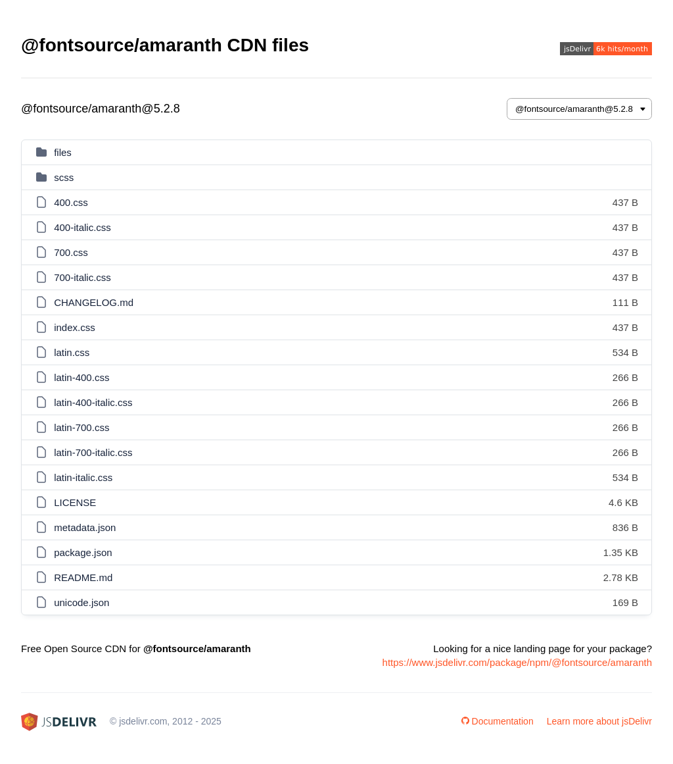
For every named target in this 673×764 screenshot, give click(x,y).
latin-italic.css (83, 477)
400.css (71, 202)
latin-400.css (81, 377)
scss (64, 177)
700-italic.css (82, 277)
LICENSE (75, 502)
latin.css (71, 352)
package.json (83, 552)
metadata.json (85, 527)
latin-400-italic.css (93, 402)
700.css (71, 252)
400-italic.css (82, 227)
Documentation (497, 721)
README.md (83, 577)
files (63, 152)
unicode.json (81, 602)
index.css (74, 327)
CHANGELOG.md (93, 302)
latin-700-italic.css (93, 452)
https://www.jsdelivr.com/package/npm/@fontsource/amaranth (517, 662)
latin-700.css (81, 427)
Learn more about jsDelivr (599, 721)
